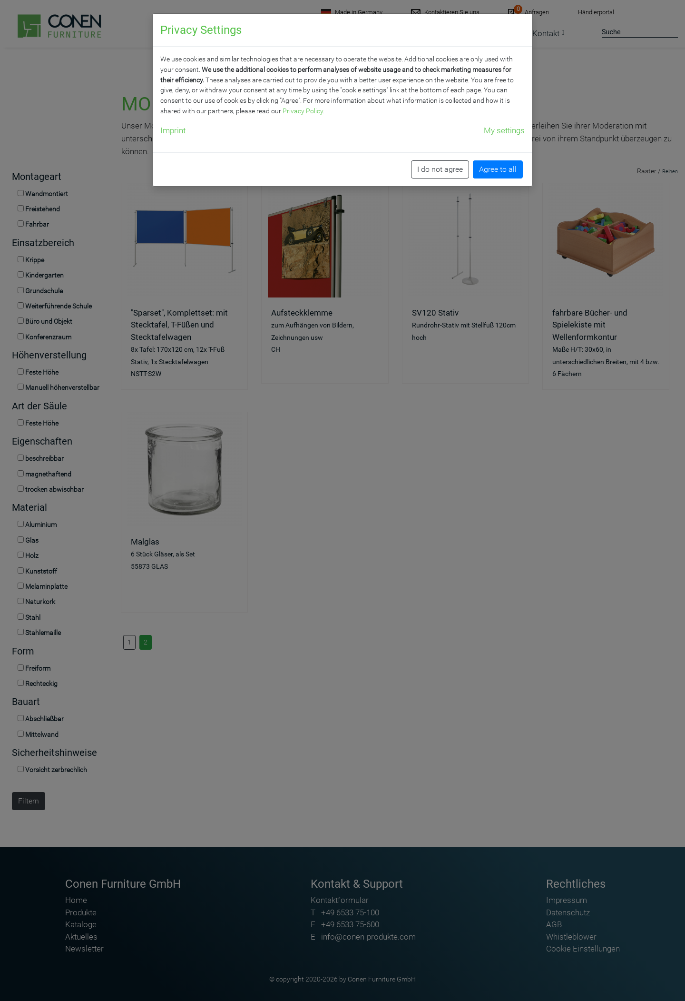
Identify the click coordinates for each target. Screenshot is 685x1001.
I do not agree (440, 169)
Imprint (173, 130)
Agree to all (498, 169)
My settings (504, 130)
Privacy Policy (303, 111)
